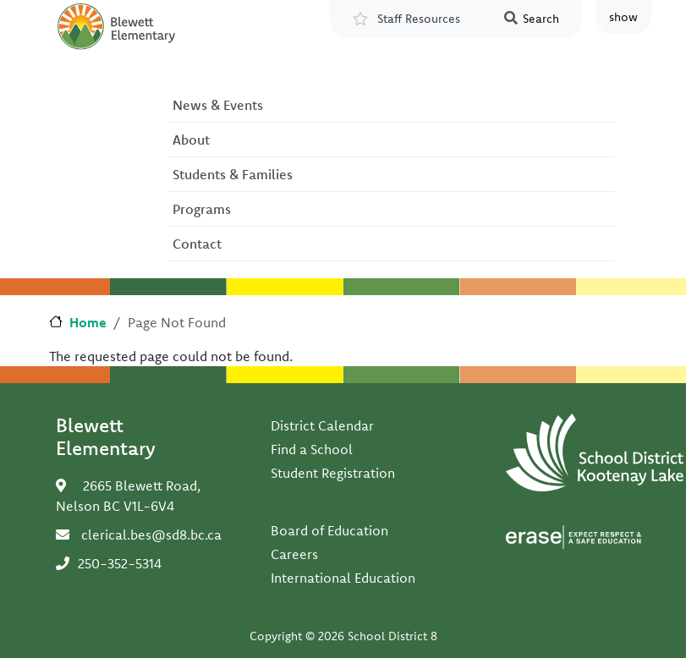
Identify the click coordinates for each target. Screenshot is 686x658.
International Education (343, 577)
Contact (197, 243)
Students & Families (233, 174)
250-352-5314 (120, 563)
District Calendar (322, 425)
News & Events (218, 104)
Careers (294, 554)
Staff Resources (418, 18)
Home (88, 322)
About (191, 139)
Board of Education (329, 530)
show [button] (623, 17)
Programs (202, 208)
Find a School (312, 449)
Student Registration (333, 472)
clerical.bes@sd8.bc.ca (151, 534)
